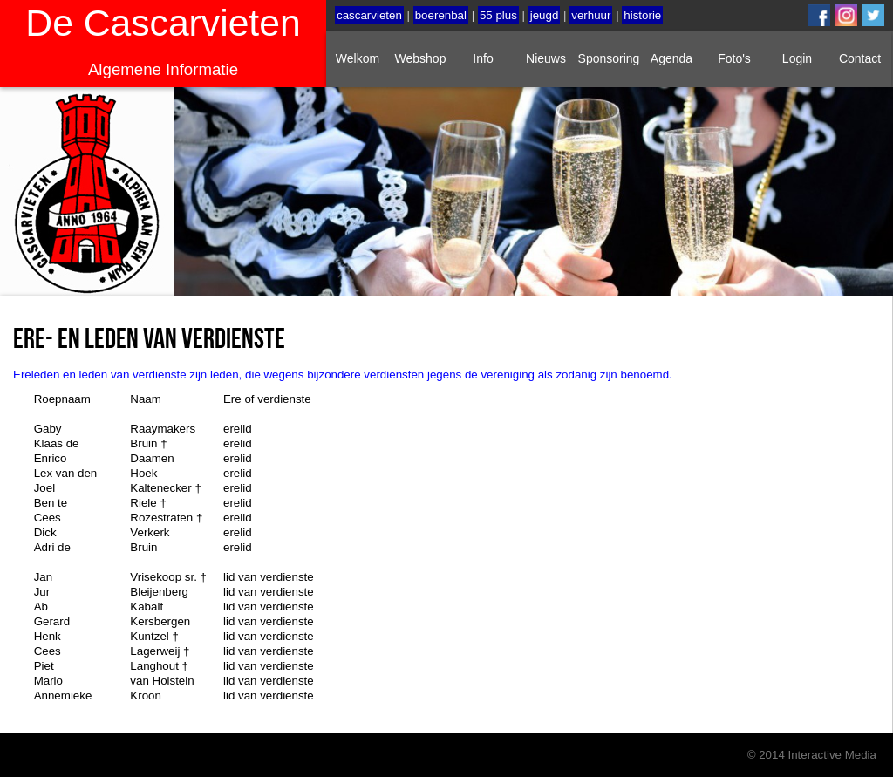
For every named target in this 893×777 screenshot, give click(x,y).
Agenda (671, 58)
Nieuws (546, 58)
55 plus (498, 15)
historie (642, 15)
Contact (860, 58)
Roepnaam (62, 399)
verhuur (590, 15)
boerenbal (441, 15)
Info (483, 58)
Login (797, 58)
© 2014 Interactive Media (811, 754)
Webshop (420, 58)
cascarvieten (369, 15)
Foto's (734, 58)
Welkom (357, 58)
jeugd (544, 15)
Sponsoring (609, 58)
